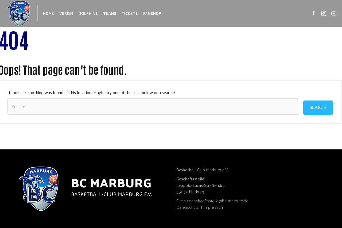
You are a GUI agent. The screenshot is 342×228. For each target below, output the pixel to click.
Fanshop (152, 13)
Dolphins (88, 13)
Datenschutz (187, 207)
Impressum (213, 207)
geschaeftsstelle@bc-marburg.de (218, 200)
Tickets (130, 13)
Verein (66, 13)
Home (48, 13)
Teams (109, 13)
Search (318, 107)
